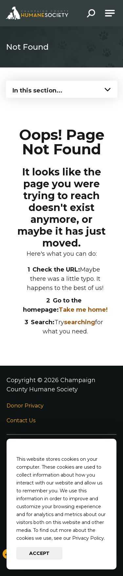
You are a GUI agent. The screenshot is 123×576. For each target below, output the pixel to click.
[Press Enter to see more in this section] (61, 88)
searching (79, 322)
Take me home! (83, 309)
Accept (39, 553)
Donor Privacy (25, 406)
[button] (91, 14)
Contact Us (21, 420)
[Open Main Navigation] (110, 13)
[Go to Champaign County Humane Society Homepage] (37, 13)
